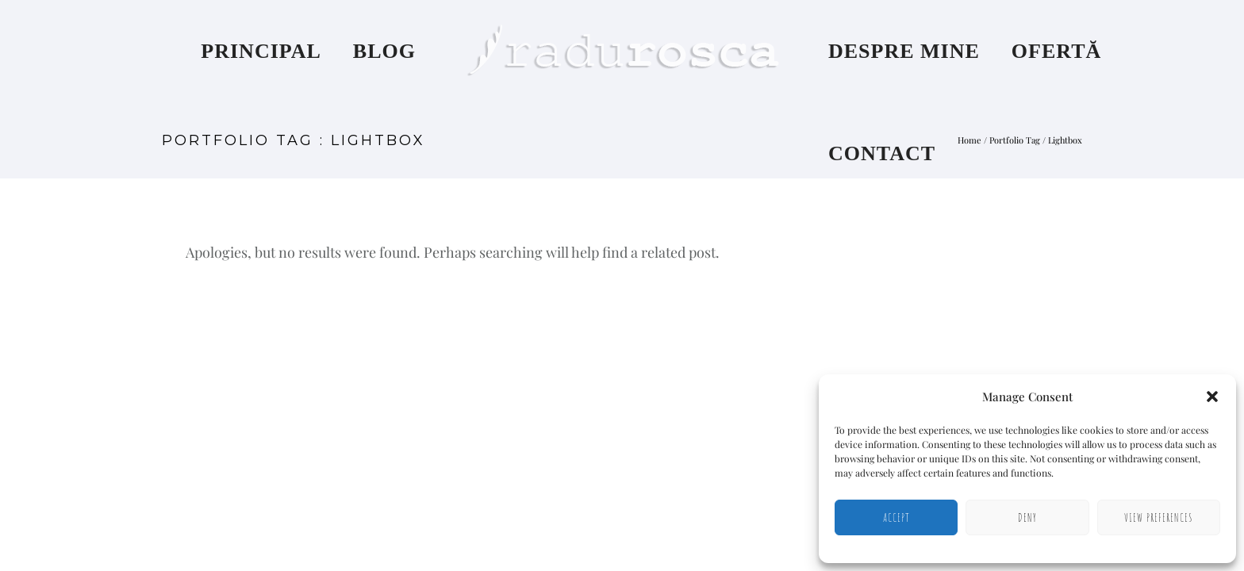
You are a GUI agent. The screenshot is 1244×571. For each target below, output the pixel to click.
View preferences (1158, 517)
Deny (1027, 517)
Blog (384, 51)
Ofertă (1056, 51)
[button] (1212, 396)
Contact (881, 153)
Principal (261, 51)
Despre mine (904, 51)
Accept (896, 517)
